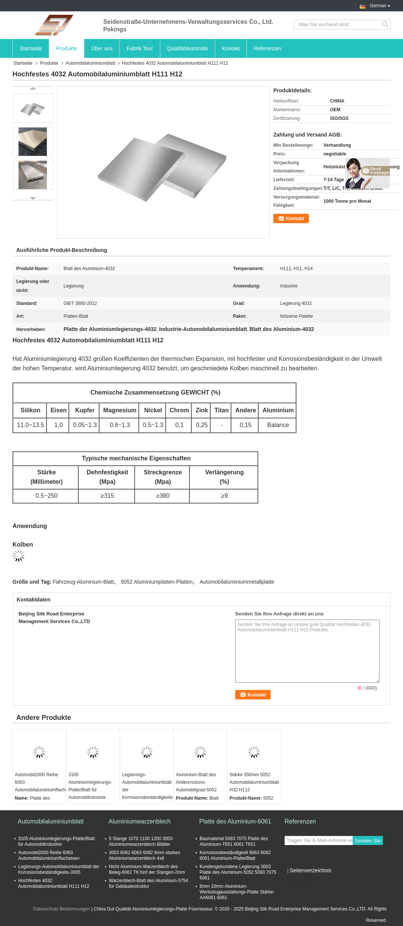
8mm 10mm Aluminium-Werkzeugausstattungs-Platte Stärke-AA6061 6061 (237, 892)
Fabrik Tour (140, 48)
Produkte (66, 48)
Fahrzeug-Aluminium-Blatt (83, 582)
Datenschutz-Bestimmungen (61, 909)
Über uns (102, 48)
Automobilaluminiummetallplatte (237, 582)
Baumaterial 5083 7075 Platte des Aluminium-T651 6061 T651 (234, 841)
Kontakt (231, 48)
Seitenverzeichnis (310, 870)
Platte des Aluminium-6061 (235, 821)
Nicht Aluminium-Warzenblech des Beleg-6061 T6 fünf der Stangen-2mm (147, 869)
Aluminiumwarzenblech (139, 821)
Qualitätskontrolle (187, 48)
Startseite (31, 48)
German (380, 5)
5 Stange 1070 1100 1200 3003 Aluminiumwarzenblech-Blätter (140, 841)
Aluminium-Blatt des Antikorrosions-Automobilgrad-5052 (196, 782)
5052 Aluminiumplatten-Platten (157, 582)
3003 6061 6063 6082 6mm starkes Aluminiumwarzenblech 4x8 (144, 855)
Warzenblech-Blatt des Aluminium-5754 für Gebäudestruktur (148, 883)
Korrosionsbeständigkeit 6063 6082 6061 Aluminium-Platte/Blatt (235, 855)
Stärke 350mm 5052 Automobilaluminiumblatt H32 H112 (254, 782)
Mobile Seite (299, 879)
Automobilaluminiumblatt (90, 63)
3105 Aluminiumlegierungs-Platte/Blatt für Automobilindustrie (90, 786)
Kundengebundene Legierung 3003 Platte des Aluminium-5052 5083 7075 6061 (238, 872)
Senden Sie (368, 841)
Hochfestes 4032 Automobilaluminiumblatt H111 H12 (53, 883)
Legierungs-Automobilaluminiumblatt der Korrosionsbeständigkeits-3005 (147, 790)
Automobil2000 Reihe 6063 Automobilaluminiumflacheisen (40, 782)
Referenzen (267, 48)
